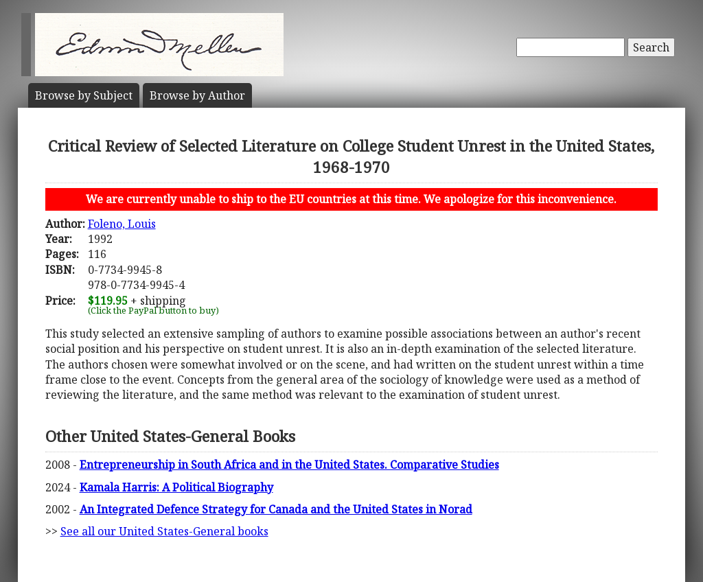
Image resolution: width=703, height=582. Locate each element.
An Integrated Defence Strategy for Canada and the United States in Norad (276, 509)
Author (197, 95)
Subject (83, 95)
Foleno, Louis (122, 223)
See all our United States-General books (164, 531)
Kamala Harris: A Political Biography (176, 487)
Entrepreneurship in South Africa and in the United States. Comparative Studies (289, 464)
